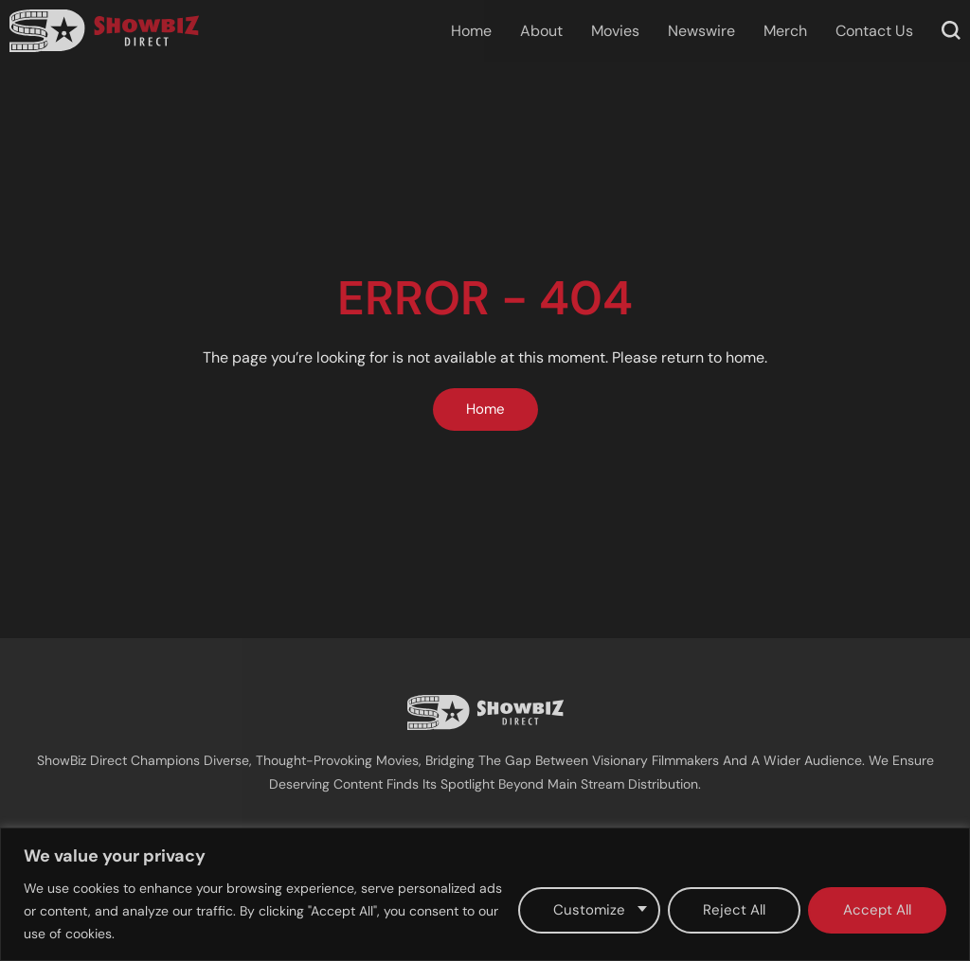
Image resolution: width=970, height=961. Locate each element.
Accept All (877, 909)
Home (471, 31)
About (541, 31)
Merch (785, 31)
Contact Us (874, 31)
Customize (589, 909)
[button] (951, 30)
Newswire (701, 31)
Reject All (734, 909)
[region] (485, 894)
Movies (615, 31)
